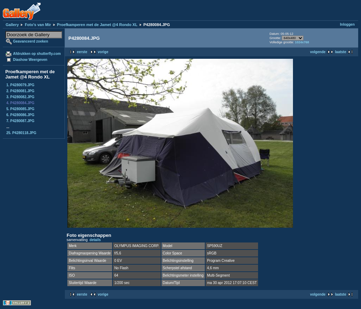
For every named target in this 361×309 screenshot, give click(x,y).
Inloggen (347, 24)
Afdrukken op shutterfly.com (37, 54)
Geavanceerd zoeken (30, 41)
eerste (82, 52)
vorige (103, 52)
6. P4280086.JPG (20, 115)
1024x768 (302, 42)
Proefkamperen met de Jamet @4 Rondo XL (97, 25)
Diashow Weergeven (30, 60)
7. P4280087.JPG (20, 121)
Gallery (12, 25)
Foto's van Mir (38, 25)
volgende (317, 52)
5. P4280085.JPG (20, 109)
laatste (340, 52)
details (95, 240)
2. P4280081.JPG (20, 91)
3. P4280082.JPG (20, 97)
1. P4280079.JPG (20, 85)
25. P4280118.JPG (21, 133)
